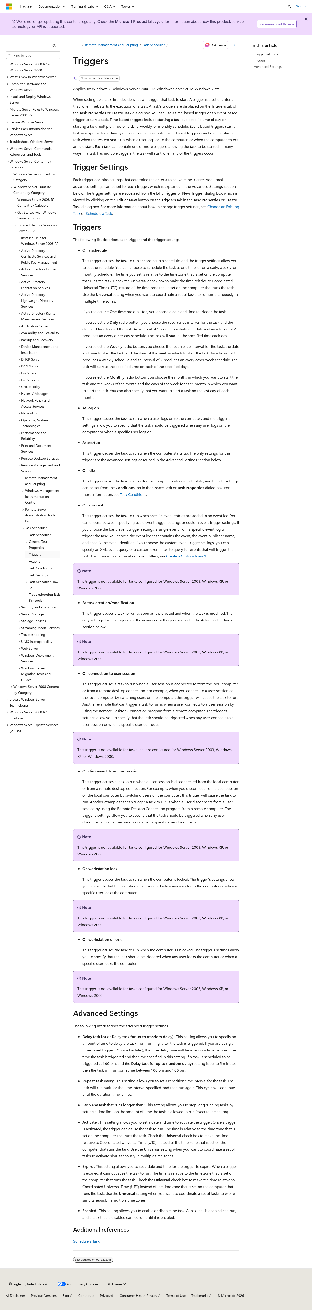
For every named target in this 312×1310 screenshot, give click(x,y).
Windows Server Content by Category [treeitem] (34, 177)
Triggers (260, 60)
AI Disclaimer (15, 1295)
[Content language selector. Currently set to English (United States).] (28, 1284)
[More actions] (234, 45)
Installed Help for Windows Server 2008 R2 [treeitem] (40, 240)
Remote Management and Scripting (111, 45)
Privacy (105, 1295)
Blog (65, 1295)
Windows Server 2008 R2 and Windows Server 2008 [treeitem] (31, 67)
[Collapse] (54, 45)
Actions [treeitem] (34, 561)
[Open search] (289, 6)
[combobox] (33, 55)
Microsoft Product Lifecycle (139, 21)
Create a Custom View (184, 555)
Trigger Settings (266, 54)
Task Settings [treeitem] (38, 575)
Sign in (301, 6)
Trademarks (199, 1295)
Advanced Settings (268, 66)
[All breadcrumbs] (77, 45)
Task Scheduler (154, 45)
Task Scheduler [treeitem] (40, 534)
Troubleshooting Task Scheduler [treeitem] (44, 597)
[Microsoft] (9, 6)
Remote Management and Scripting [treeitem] (41, 480)
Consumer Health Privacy (138, 1295)
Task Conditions (133, 494)
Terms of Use (176, 1295)
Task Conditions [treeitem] (40, 568)
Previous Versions (44, 1295)
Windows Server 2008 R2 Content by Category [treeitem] (36, 202)
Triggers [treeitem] (35, 554)
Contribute (86, 1295)
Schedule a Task (99, 213)
